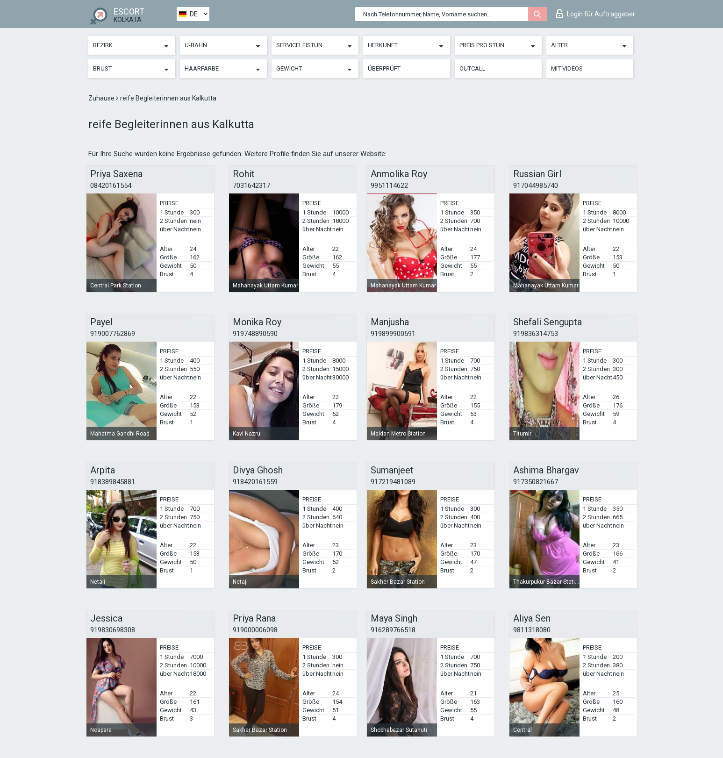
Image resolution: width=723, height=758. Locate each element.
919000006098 (255, 630)
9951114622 (389, 185)
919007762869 (112, 333)
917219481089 (393, 482)
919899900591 (393, 333)
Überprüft (384, 68)
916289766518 (393, 630)
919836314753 (535, 333)
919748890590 (255, 333)
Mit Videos (567, 68)
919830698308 (112, 630)
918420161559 (255, 482)
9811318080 (532, 630)
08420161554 (110, 185)
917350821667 (535, 482)
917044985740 (535, 185)
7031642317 (251, 185)
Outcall (472, 68)
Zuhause (102, 98)
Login (595, 13)
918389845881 (112, 482)
